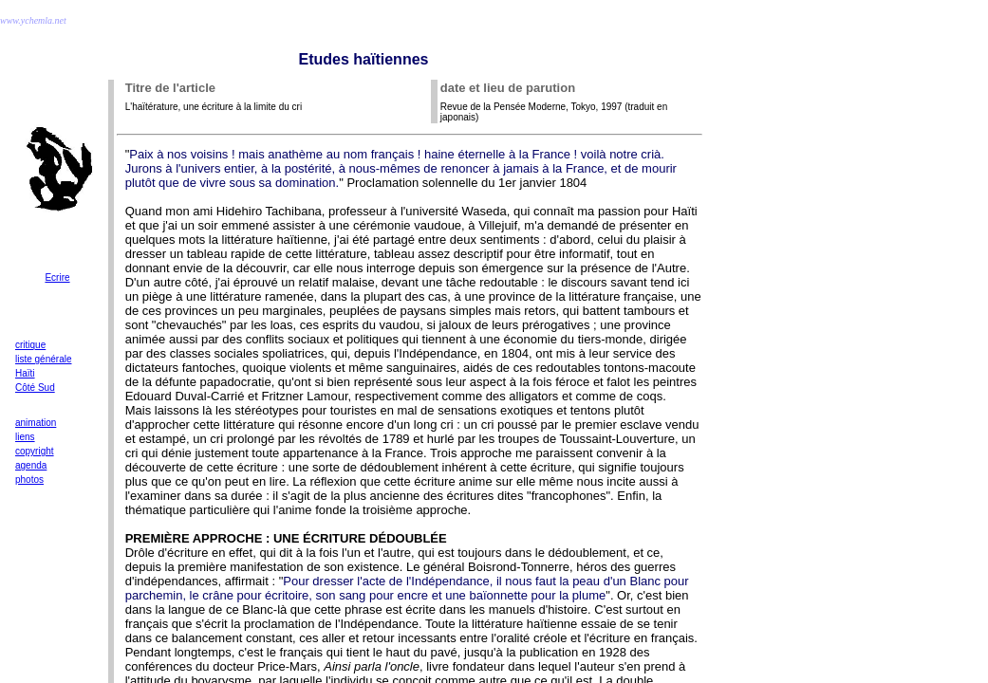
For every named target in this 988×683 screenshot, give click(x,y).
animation (35, 422)
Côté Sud (35, 387)
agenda (31, 465)
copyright (34, 451)
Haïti (25, 373)
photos (29, 479)
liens (25, 437)
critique (30, 345)
